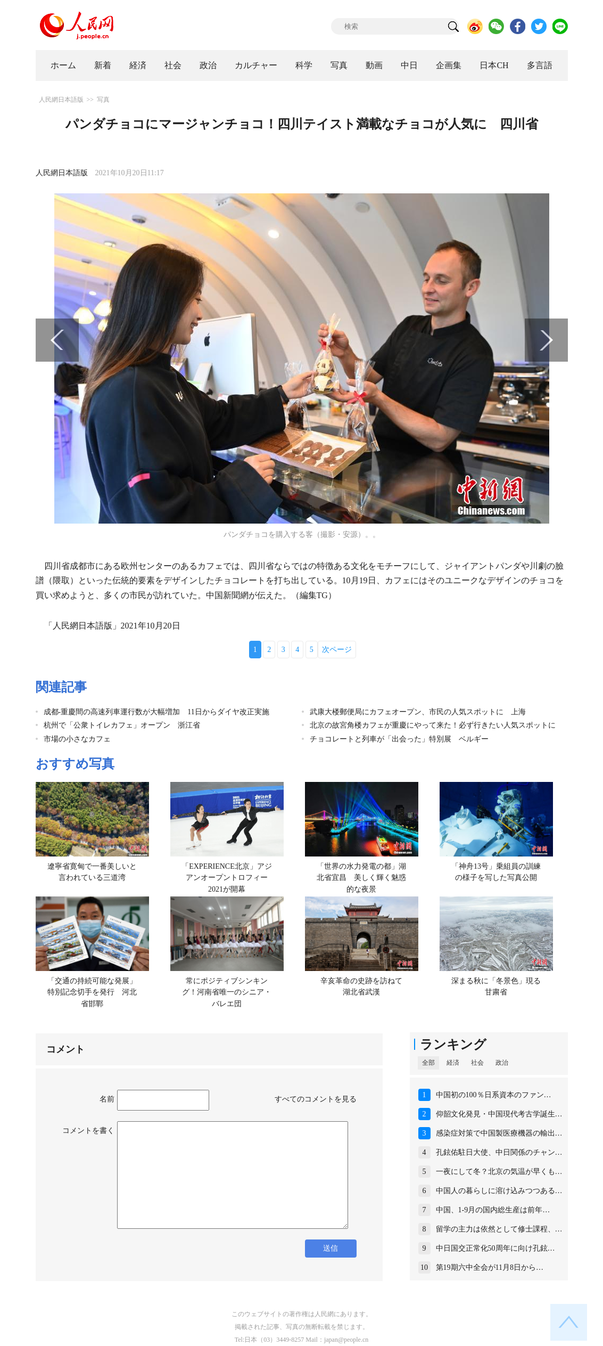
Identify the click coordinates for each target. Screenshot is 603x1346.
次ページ (337, 650)
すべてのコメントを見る (316, 1099)
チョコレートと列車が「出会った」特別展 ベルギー (399, 739)
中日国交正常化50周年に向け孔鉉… (495, 1248)
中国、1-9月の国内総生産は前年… (493, 1210)
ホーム (63, 65)
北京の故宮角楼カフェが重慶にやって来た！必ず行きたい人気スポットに (433, 725)
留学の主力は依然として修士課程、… (499, 1229)
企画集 (448, 65)
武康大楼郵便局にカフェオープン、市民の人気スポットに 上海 (418, 712)
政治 (208, 65)
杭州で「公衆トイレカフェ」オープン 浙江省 (122, 725)
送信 (330, 1248)
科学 (303, 65)
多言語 (539, 65)
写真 (339, 65)
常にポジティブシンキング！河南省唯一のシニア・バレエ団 (226, 992)
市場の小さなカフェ (77, 739)
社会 (172, 65)
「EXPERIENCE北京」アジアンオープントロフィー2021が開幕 (226, 877)
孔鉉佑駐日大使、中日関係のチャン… (499, 1152)
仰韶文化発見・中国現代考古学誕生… (499, 1114)
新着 (102, 65)
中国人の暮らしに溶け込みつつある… (499, 1191)
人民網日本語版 (61, 99)
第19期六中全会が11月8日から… (489, 1267)
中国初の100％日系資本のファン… (493, 1095)
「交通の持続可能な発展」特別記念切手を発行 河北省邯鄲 (92, 992)
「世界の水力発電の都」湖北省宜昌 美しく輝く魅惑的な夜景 (361, 877)
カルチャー (256, 65)
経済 (137, 65)
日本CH (494, 65)
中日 (409, 65)
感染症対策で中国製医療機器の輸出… (499, 1133)
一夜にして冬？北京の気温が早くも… (499, 1172)
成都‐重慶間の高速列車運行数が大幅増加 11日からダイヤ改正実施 (156, 712)
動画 (374, 65)
